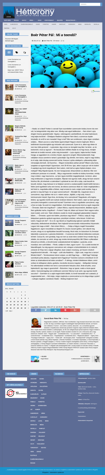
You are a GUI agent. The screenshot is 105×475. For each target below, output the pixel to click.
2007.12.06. (19, 274)
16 (26, 235)
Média (42, 424)
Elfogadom (45, 472)
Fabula (32, 402)
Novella (96, 24)
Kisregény (71, 24)
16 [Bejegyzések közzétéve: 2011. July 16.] (25, 301)
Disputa (33, 390)
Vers (5, 24)
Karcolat (62, 24)
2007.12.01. (19, 255)
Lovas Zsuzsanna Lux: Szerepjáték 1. (21, 96)
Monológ (88, 24)
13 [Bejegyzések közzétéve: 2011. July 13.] (14, 301)
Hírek (31, 20)
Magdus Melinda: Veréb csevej (20, 126)
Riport (32, 440)
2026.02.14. (19, 205)
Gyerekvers (42, 405)
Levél (40, 421)
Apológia (33, 386)
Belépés (60, 20)
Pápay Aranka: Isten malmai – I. (21, 242)
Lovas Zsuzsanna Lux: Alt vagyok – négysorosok (20, 201)
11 (63, 40)
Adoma (41, 379)
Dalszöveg (44, 386)
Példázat (41, 436)
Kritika (32, 421)
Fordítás (46, 24)
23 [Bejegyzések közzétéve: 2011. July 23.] (25, 305)
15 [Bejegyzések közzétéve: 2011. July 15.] (21, 301)
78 (26, 245)
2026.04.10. (17, 155)
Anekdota (43, 382)
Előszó (43, 394)
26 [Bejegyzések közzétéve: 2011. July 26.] (10, 308)
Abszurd (33, 379)
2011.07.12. (37, 40)
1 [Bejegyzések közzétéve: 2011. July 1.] (21, 295)
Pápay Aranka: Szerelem (19, 263)
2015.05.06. (19, 245)
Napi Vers (7, 20)
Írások (16, 20)
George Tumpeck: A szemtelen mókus (21, 231)
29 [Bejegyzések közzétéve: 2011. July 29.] (21, 308)
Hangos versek (13, 216)
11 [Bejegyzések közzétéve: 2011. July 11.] (7, 301)
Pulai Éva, (86, 393)
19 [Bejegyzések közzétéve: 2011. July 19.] (10, 305)
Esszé (38, 24)
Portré (33, 436)
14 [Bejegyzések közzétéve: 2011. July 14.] (18, 301)
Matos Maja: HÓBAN (21, 272)
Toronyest (34, 447)
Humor (54, 24)
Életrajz (33, 455)
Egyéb (41, 390)
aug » (10, 311)
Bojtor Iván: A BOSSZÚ (19, 166)
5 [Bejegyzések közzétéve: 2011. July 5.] (10, 298)
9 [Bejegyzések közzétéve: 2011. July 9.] (25, 298)
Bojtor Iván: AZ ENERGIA (19, 190)
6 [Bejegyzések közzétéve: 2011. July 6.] (14, 298)
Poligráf (42, 432)
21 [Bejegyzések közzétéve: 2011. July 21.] (18, 305)
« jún (6, 311)
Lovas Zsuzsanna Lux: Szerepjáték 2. (21, 85)
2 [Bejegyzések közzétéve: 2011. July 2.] (25, 295)
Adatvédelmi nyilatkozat (57, 472)
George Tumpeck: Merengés (20, 252)
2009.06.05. (19, 266)
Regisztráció (70, 20)
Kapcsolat (81, 412)
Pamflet (42, 428)
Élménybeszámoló (27, 24)
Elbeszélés (14, 24)
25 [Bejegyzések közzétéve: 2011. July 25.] (7, 308)
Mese (80, 24)
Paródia (6, 28)
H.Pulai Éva (85, 399)
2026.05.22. (19, 88)
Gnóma (32, 405)
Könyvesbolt (49, 20)
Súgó (39, 20)
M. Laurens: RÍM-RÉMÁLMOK (20, 179)
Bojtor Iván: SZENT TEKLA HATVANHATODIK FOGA (21, 111)
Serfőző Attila (91, 378)
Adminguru (94, 403)
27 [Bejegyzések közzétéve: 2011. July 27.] (14, 308)
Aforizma (33, 382)
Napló (24, 20)
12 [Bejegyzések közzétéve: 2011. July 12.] (10, 301)
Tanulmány (41, 444)
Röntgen (41, 440)
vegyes (43, 447)
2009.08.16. (19, 235)
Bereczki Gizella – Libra (89, 387)
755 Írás (65, 318)
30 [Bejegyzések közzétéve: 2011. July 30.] (25, 308)
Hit (31, 409)
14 (26, 224)
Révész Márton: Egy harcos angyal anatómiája (19, 151)
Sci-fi (14, 28)
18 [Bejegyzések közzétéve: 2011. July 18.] (7, 305)
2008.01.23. (19, 224)
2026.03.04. (19, 183)
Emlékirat (34, 398)
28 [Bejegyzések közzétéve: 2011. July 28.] (18, 308)
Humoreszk (34, 413)
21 (26, 266)
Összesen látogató (11, 39)
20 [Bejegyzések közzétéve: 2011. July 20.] (14, 305)
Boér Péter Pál (47, 40)
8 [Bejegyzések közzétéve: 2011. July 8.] (21, 298)
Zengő (39, 451)
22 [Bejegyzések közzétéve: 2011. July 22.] (21, 305)
